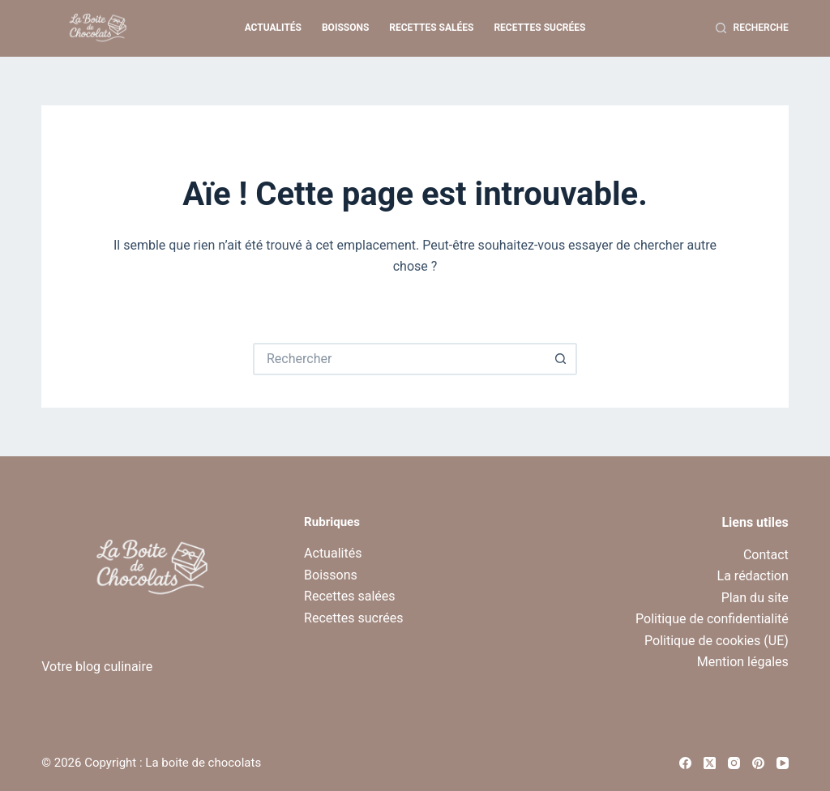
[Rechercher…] (399, 359)
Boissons (345, 27)
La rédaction (753, 576)
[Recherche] (752, 28)
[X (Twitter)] (710, 763)
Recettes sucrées (539, 27)
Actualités (273, 27)
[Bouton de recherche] (561, 359)
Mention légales (743, 661)
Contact (766, 554)
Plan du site (755, 597)
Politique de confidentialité (712, 618)
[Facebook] (685, 763)
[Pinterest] (758, 763)
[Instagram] (734, 763)
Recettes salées (431, 27)
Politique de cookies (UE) (716, 640)
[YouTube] (783, 763)
